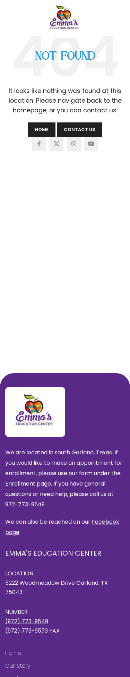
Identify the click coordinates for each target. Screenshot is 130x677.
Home (42, 129)
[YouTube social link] (91, 144)
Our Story (17, 666)
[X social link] (56, 144)
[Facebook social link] (39, 144)
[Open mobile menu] (11, 16)
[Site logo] (65, 18)
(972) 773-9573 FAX (32, 631)
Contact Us (79, 129)
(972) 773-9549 (26, 621)
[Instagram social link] (74, 144)
